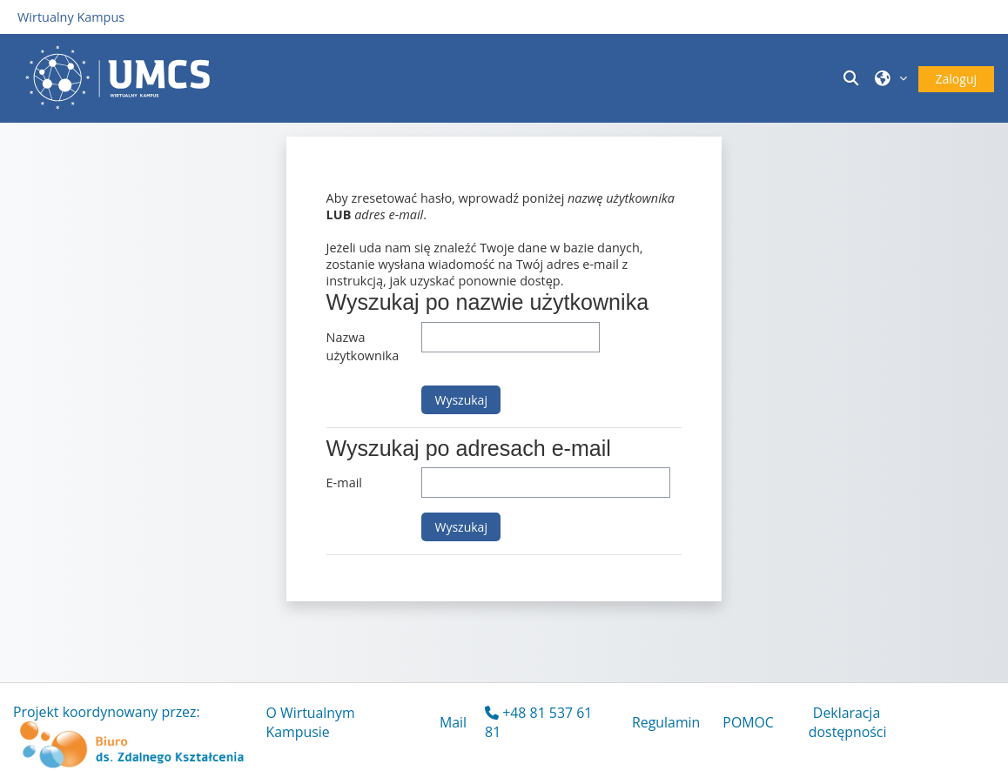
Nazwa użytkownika (363, 347)
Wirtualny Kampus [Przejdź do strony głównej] (70, 17)
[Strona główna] (122, 77)
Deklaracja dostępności (848, 722)
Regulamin (666, 722)
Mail (453, 722)
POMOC (748, 722)
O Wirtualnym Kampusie (310, 722)
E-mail (344, 482)
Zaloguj (956, 78)
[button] (854, 78)
